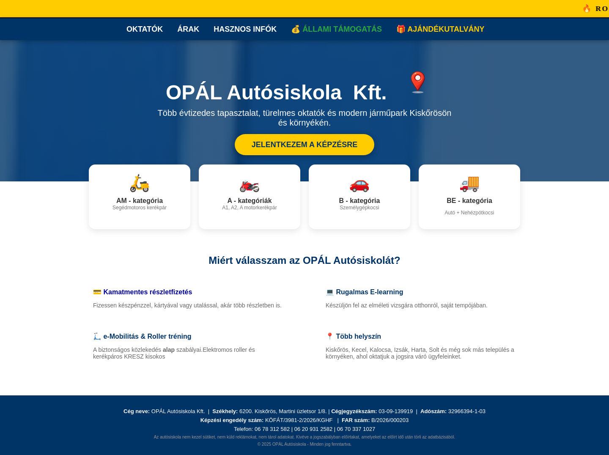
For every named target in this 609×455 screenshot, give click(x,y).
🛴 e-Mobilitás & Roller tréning (142, 336)
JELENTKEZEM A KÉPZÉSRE (305, 144)
